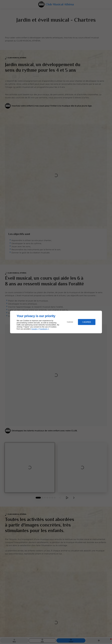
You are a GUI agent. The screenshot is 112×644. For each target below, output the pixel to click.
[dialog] (56, 322)
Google (34, 329)
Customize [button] (70, 322)
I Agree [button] (86, 322)
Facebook (43, 329)
